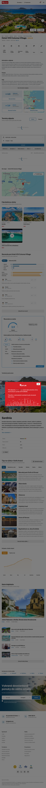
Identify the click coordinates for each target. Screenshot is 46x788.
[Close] (38, 384)
